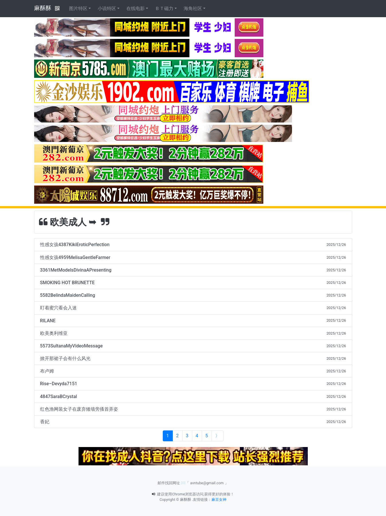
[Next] (217, 435)
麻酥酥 (42, 8)
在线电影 (135, 8)
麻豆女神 (218, 499)
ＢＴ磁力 (164, 8)
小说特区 (107, 8)
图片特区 (78, 8)
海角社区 (193, 8)
